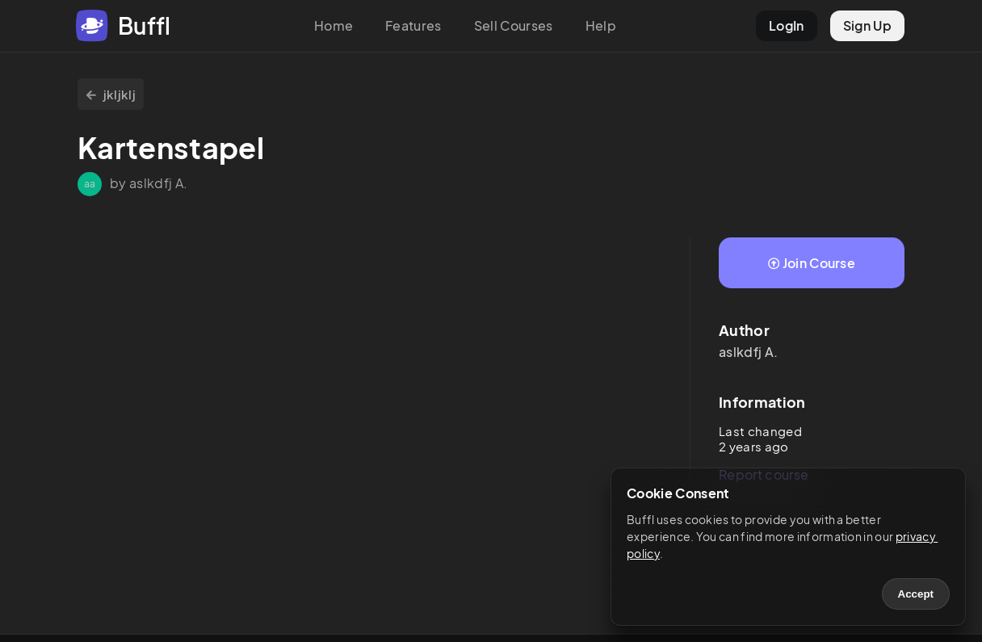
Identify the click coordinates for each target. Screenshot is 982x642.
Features (413, 25)
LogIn (786, 25)
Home (333, 25)
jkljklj (111, 94)
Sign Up (867, 25)
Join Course (811, 262)
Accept (916, 594)
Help (600, 25)
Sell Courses (513, 25)
